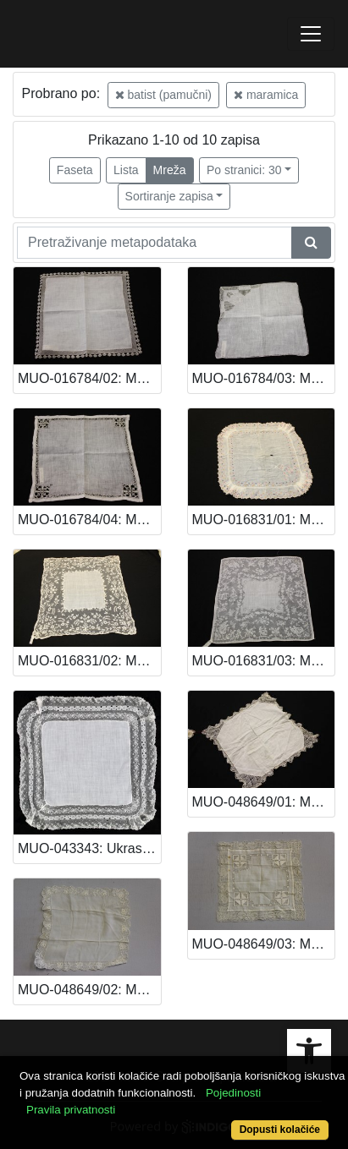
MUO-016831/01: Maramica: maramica (263, 519)
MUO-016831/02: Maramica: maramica (89, 661)
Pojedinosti (233, 1092)
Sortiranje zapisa (169, 196)
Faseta (75, 170)
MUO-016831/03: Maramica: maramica (263, 661)
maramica (266, 94)
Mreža (169, 170)
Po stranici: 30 (244, 170)
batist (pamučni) (163, 94)
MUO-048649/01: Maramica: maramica (263, 802)
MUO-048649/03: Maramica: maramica (263, 944)
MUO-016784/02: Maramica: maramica (89, 378)
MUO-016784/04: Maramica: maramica (89, 519)
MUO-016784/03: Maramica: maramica (263, 378)
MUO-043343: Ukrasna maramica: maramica (89, 848)
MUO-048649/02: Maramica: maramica (89, 989)
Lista (126, 170)
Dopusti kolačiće (280, 1129)
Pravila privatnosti (70, 1109)
